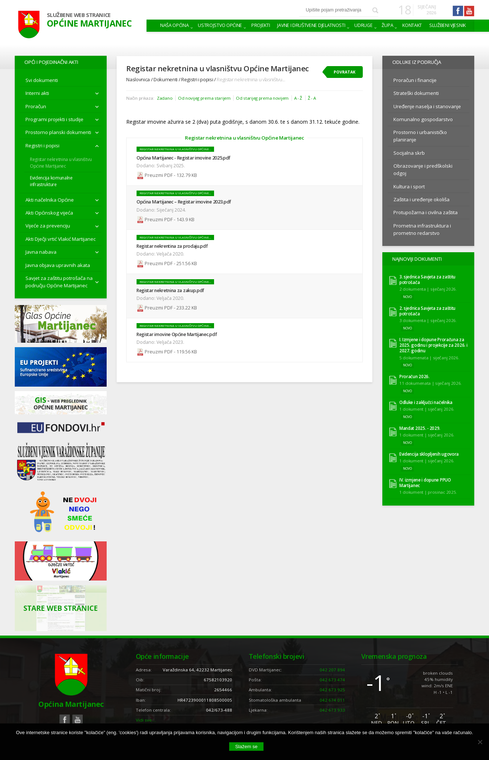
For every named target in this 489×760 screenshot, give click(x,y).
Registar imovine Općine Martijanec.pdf (177, 334)
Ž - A (312, 98)
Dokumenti (166, 79)
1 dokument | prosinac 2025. (428, 492)
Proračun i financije (415, 80)
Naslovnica (138, 79)
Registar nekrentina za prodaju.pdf (172, 246)
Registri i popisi (42, 145)
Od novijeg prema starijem (204, 98)
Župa (387, 25)
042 (332, 669)
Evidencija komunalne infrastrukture (51, 181)
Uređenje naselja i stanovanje (427, 106)
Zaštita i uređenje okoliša (421, 199)
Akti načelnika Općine (49, 199)
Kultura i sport (409, 186)
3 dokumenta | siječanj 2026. (428, 320)
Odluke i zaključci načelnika (425, 402)
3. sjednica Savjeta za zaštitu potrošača (427, 279)
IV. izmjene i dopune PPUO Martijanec (425, 482)
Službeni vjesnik (447, 25)
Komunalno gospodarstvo (423, 119)
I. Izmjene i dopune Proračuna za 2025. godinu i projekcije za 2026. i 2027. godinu (433, 345)
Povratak (344, 72)
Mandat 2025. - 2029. (419, 428)
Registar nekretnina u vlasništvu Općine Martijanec (61, 162)
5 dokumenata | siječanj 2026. (429, 357)
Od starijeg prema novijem (262, 98)
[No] (479, 742)
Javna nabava (40, 252)
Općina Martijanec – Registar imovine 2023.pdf (184, 202)
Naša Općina (174, 25)
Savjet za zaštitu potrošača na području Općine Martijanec (59, 282)
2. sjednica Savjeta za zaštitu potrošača (427, 310)
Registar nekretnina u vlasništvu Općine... (175, 149)
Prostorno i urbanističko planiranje (420, 136)
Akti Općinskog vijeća (49, 212)
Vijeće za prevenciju (47, 225)
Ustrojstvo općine (220, 25)
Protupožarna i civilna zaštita (425, 212)
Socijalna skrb (409, 153)
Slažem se (246, 746)
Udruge (363, 25)
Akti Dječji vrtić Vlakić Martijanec (60, 239)
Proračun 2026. (414, 376)
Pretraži (375, 10)
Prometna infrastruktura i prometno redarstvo (422, 229)
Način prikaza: (140, 98)
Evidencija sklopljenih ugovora (429, 454)
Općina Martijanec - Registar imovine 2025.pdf (183, 158)
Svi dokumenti (41, 80)
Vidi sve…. (146, 720)
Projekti (260, 25)
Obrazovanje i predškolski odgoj (422, 169)
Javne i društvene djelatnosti (311, 25)
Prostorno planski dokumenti (58, 132)
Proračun (35, 106)
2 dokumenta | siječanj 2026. (428, 289)
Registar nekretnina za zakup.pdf (170, 290)
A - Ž (298, 98)
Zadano (164, 98)
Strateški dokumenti (416, 93)
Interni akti (37, 93)
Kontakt (412, 25)
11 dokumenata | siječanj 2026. (430, 383)
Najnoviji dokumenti (417, 259)
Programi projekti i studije (54, 119)
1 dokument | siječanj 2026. (426, 409)
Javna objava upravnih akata (57, 265)
